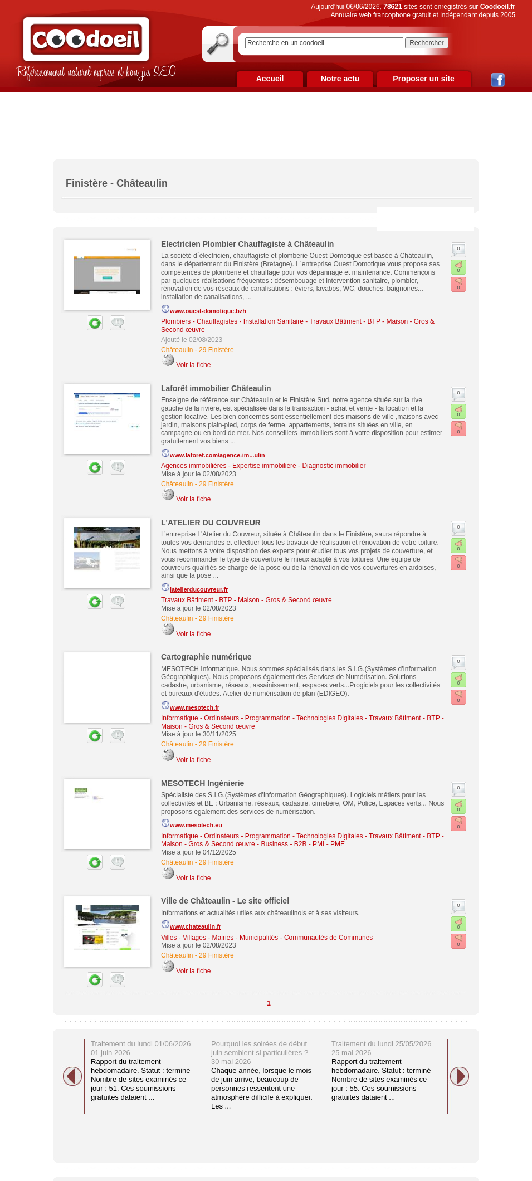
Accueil (270, 78)
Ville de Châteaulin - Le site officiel (225, 900)
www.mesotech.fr (190, 706)
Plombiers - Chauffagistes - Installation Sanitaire (232, 321)
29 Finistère (216, 350)
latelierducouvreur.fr (194, 588)
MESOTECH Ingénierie (202, 783)
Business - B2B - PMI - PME (303, 844)
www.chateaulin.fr (191, 925)
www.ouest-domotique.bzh (203, 309)
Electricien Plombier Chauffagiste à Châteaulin (247, 244)
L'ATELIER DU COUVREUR (211, 522)
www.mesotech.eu (191, 823)
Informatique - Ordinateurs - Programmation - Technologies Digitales (262, 718)
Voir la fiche (193, 365)
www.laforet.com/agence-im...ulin (213, 453)
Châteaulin (177, 350)
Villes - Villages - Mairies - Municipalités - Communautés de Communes (267, 937)
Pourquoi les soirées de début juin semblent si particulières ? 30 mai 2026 (259, 1053)
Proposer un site (423, 78)
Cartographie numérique (206, 656)
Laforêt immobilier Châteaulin (216, 388)
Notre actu (340, 78)
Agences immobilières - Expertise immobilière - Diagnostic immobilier (263, 466)
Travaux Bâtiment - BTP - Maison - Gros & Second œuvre (246, 600)
